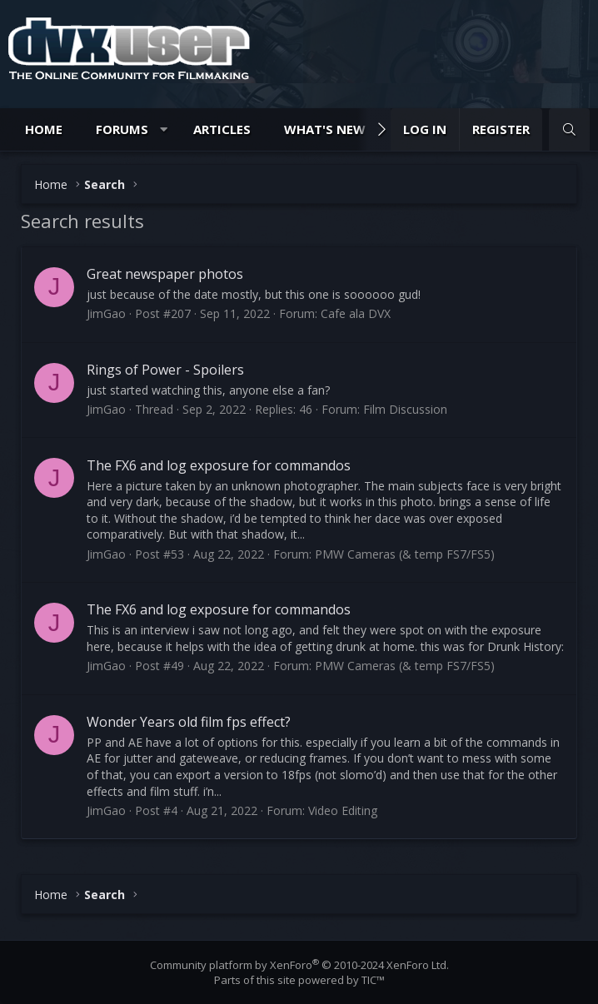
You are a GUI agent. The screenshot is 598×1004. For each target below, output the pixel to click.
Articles (222, 129)
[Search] (569, 129)
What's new (325, 129)
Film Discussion (405, 409)
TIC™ (373, 979)
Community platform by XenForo (299, 964)
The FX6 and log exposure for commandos (219, 465)
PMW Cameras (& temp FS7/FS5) (405, 554)
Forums (122, 129)
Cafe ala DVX (356, 313)
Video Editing (342, 810)
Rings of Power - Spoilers (165, 369)
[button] (164, 129)
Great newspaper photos (165, 274)
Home (43, 129)
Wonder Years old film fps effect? (189, 722)
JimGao (106, 313)
